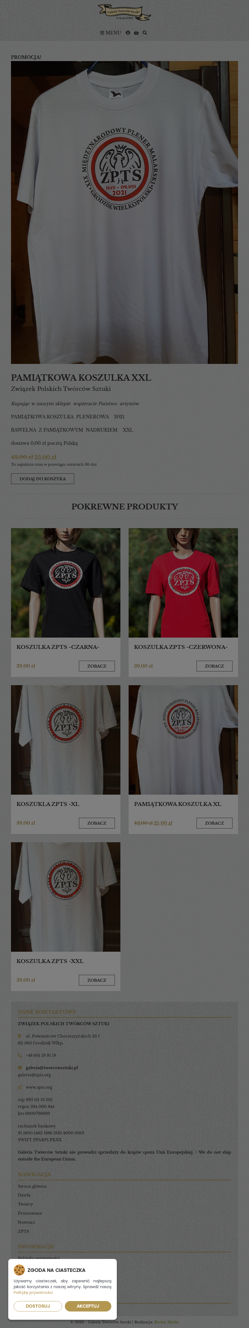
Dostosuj (38, 1306)
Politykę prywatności (33, 1292)
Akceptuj (88, 1306)
